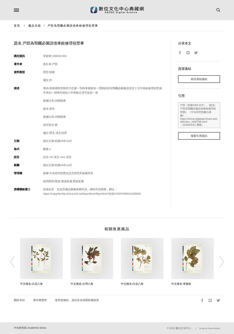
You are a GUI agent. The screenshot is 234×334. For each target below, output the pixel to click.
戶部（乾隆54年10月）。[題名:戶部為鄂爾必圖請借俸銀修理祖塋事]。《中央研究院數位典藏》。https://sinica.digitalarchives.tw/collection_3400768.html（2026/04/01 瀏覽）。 (199, 115)
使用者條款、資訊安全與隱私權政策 (77, 300)
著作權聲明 (40, 300)
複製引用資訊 (199, 135)
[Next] (218, 262)
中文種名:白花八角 (31, 283)
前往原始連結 (199, 79)
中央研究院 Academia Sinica (30, 327)
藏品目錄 (34, 25)
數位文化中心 (183, 328)
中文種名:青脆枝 (181, 283)
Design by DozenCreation (209, 328)
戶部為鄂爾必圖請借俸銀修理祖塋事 (73, 25)
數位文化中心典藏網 (117, 10)
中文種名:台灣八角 (82, 283)
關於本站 (19, 300)
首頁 (17, 25)
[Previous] (16, 262)
